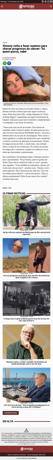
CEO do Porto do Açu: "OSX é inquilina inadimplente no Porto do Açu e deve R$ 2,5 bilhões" (26, 406)
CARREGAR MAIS (11, 413)
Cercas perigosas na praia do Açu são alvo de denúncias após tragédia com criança (26, 276)
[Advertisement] (26, 25)
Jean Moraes (32, 458)
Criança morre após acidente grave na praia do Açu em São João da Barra (26, 320)
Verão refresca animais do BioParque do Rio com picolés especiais (26, 233)
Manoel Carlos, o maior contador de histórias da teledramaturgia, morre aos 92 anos (26, 363)
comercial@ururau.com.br (26, 444)
